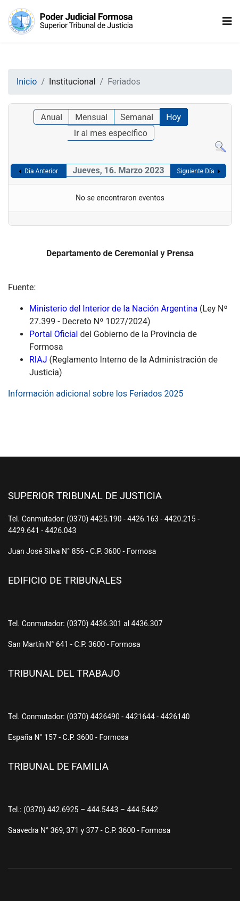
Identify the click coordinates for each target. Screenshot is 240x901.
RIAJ (38, 360)
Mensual (91, 117)
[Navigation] (227, 21)
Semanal (136, 117)
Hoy (173, 117)
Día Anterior (41, 171)
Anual (51, 117)
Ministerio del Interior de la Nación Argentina (113, 309)
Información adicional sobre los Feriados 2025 (96, 394)
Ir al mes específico (110, 133)
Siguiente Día (195, 171)
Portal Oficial (53, 334)
